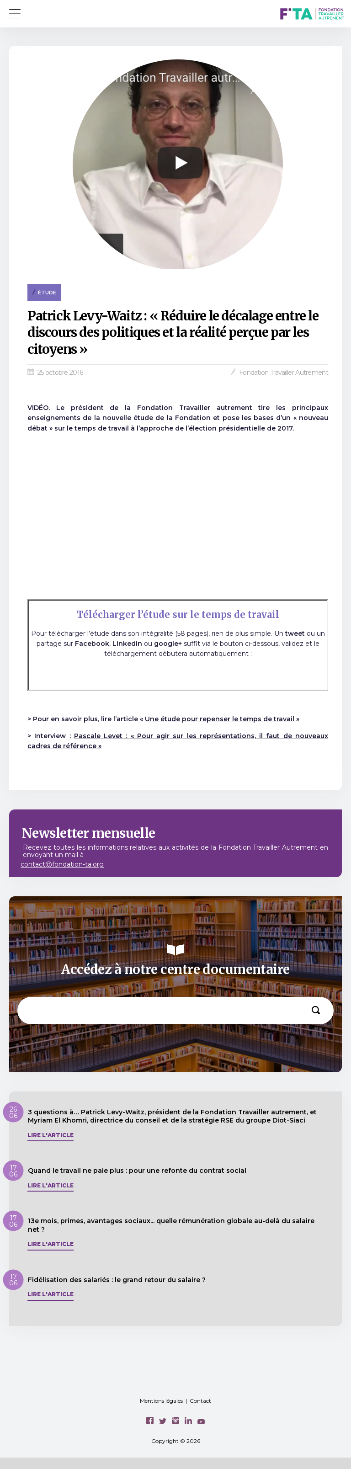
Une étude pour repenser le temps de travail (219, 719)
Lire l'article (50, 1135)
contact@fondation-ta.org (62, 864)
